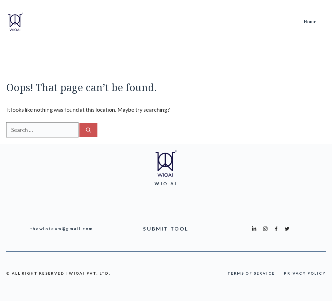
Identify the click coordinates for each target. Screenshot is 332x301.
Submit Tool (166, 228)
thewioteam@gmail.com (61, 228)
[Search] (88, 130)
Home (309, 22)
